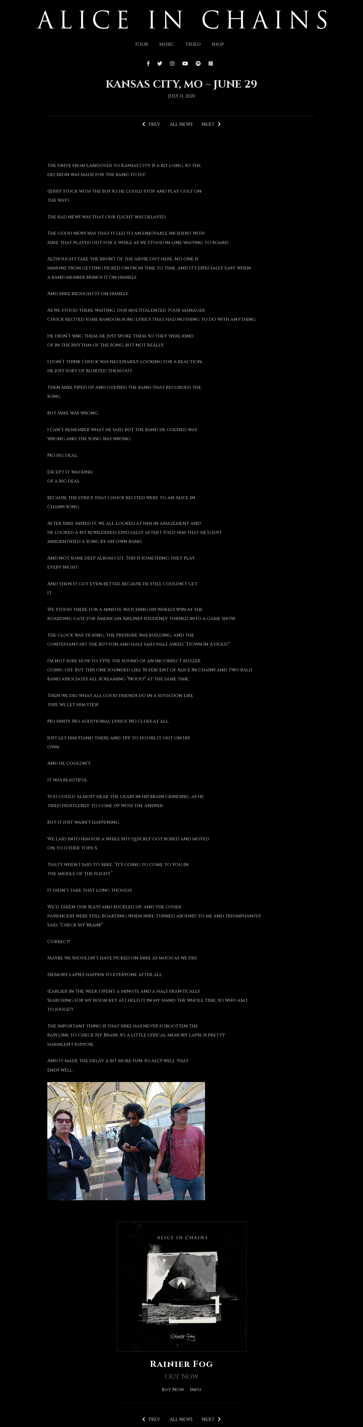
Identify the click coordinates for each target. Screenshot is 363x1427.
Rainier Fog (182, 1364)
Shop (218, 44)
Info (196, 1389)
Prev (151, 124)
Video (193, 44)
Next (211, 124)
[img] (181, 19)
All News (180, 124)
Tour (141, 44)
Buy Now (173, 1389)
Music (166, 44)
